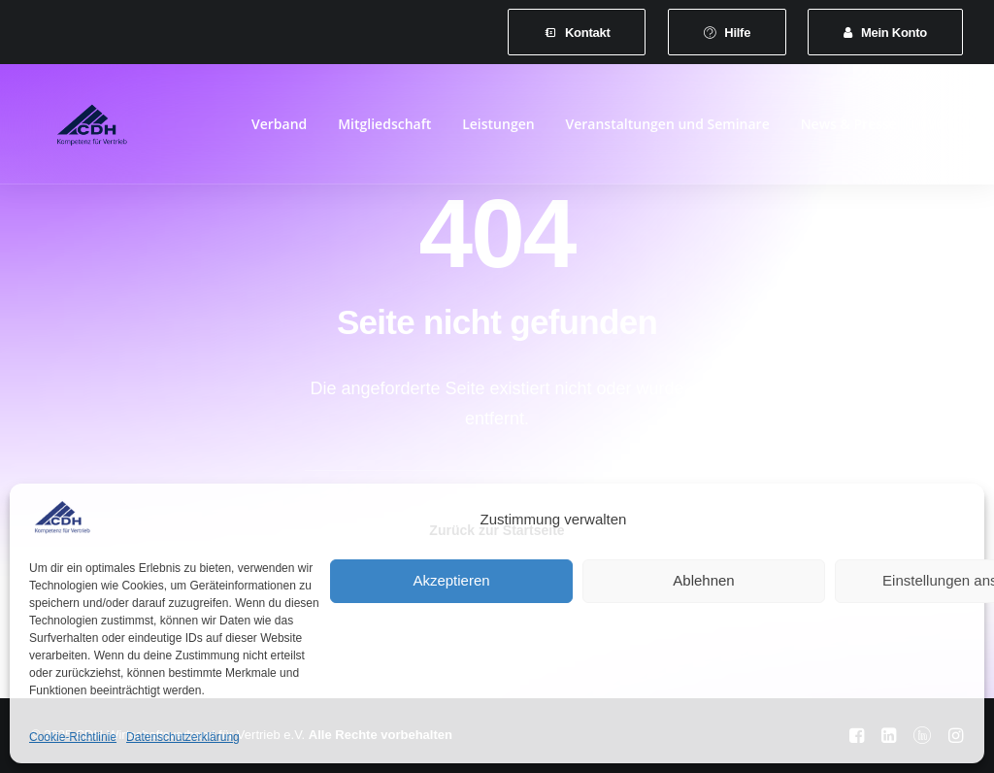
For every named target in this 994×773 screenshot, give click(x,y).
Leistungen (498, 127)
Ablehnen (703, 580)
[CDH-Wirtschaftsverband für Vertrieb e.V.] (76, 128)
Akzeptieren (451, 580)
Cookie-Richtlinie (72, 737)
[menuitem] (576, 32)
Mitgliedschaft (384, 127)
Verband (279, 127)
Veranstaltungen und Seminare (668, 127)
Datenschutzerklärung (183, 737)
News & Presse (849, 127)
